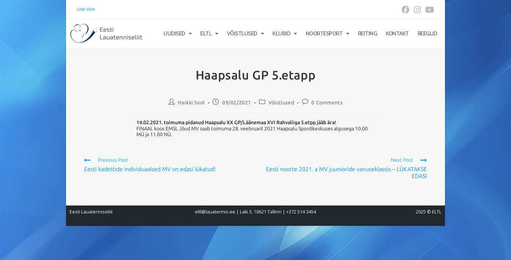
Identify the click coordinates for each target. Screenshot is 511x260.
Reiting (367, 33)
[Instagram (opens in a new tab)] (417, 10)
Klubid (284, 33)
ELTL (209, 33)
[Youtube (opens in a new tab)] (428, 10)
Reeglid (427, 33)
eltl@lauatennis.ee (215, 212)
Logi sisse (86, 9)
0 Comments (326, 103)
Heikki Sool (191, 103)
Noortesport (327, 33)
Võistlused (245, 33)
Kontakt (397, 33)
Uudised (177, 33)
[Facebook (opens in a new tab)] (405, 10)
